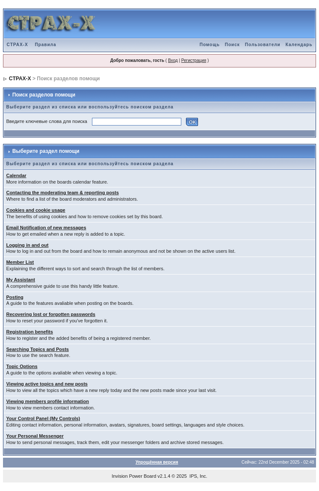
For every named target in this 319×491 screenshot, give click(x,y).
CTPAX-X (17, 44)
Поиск (232, 44)
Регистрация (193, 60)
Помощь (210, 44)
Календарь (299, 44)
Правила (45, 44)
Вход (173, 60)
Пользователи (263, 44)
